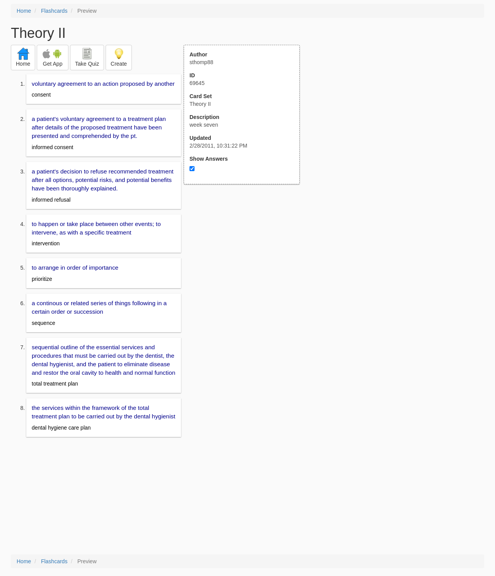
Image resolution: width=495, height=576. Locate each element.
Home (24, 11)
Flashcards (54, 11)
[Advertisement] (246, 260)
